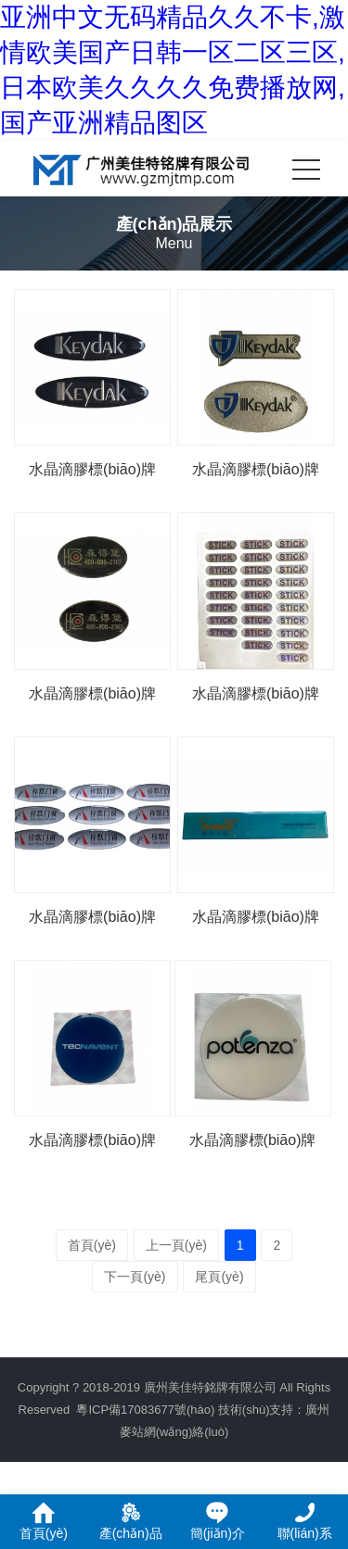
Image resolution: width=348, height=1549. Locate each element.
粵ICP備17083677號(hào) (145, 1410)
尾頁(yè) (219, 1276)
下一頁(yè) (134, 1276)
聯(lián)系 (304, 1521)
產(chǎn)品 (130, 1521)
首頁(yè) (92, 1245)
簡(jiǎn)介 (217, 1521)
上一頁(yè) (176, 1245)
